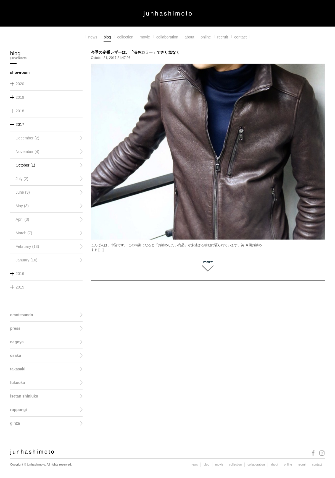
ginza (15, 423)
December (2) (27, 138)
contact (240, 37)
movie (145, 37)
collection (125, 37)
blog (107, 37)
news (92, 37)
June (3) (23, 192)
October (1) (25, 165)
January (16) (27, 260)
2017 (20, 124)
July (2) (22, 178)
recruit (222, 37)
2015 (20, 287)
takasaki (17, 369)
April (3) (22, 219)
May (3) (22, 206)
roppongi (18, 409)
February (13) (27, 246)
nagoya (17, 342)
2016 (20, 273)
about (189, 37)
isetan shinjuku (24, 396)
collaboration (167, 37)
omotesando (21, 315)
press (15, 328)
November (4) (27, 151)
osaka (15, 355)
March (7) (24, 233)
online (206, 37)
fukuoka (17, 382)
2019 (20, 97)
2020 (20, 84)
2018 (20, 111)
